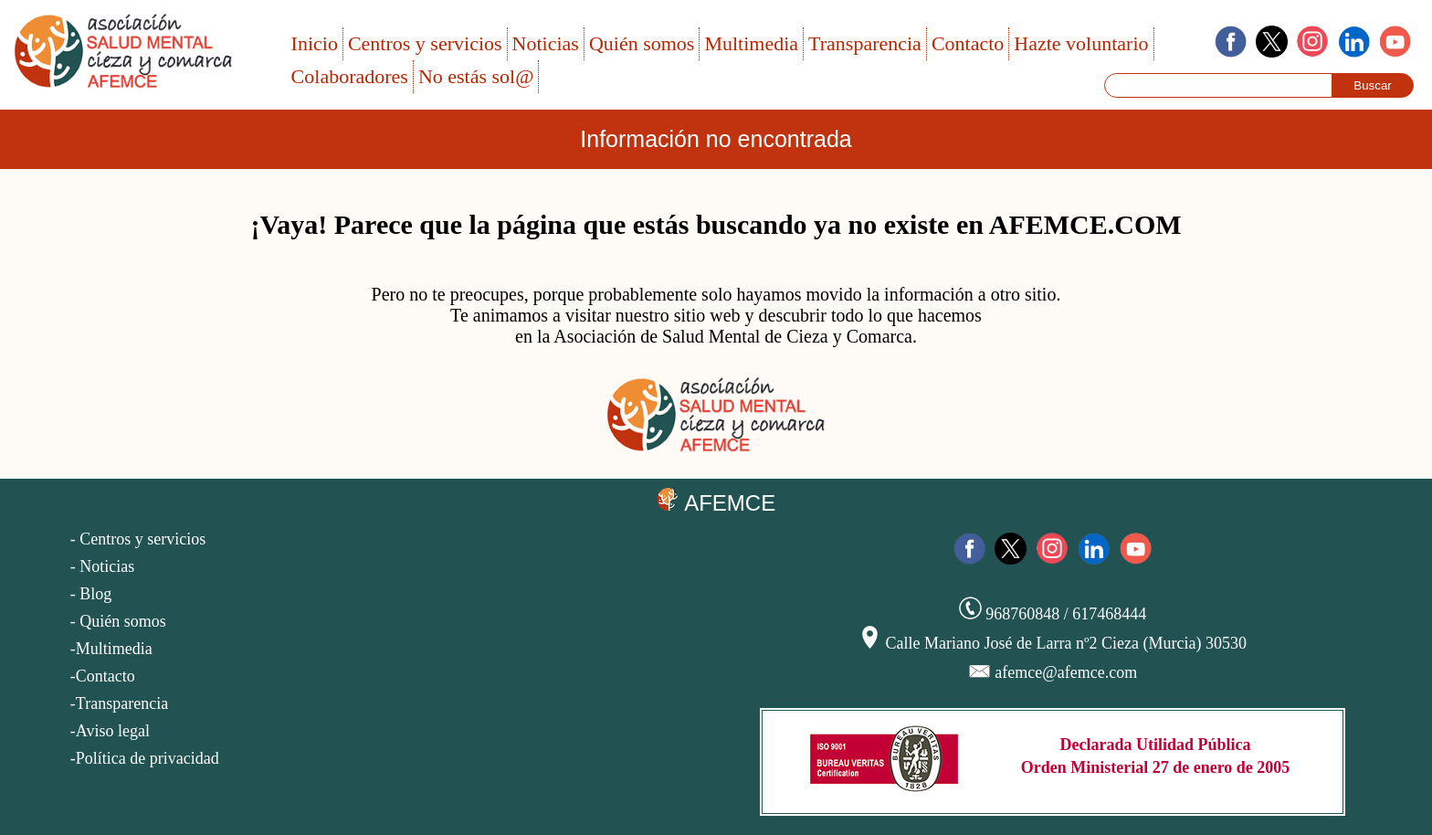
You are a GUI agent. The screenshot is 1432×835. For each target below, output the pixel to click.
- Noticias (102, 566)
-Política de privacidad (144, 758)
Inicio (314, 43)
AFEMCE (716, 501)
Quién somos (642, 43)
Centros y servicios (425, 43)
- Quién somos (118, 621)
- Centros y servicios (137, 539)
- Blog (91, 594)
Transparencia (864, 43)
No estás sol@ (476, 76)
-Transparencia (119, 703)
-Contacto (102, 676)
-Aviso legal (110, 731)
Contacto (968, 43)
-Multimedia (111, 648)
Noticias (545, 43)
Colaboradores (349, 76)
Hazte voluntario (1081, 43)
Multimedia (751, 43)
